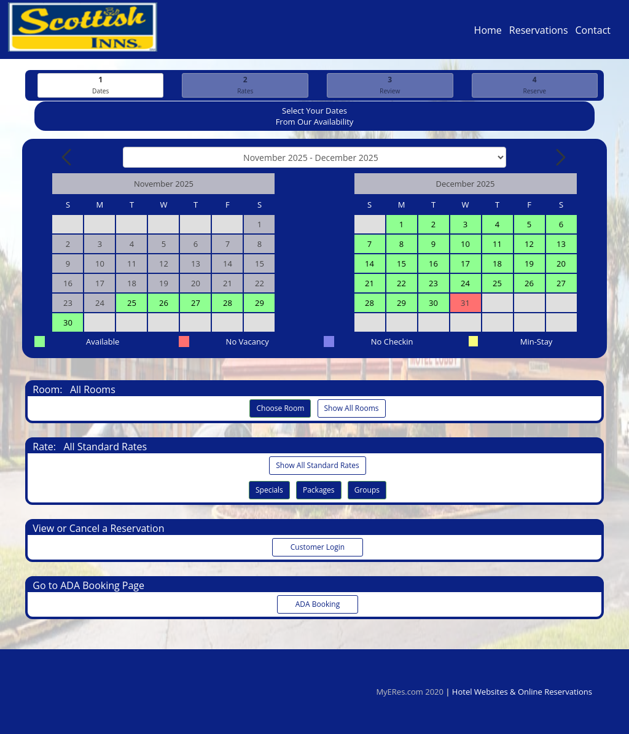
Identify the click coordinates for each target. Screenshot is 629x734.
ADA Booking (317, 604)
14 (369, 264)
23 (433, 283)
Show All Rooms (351, 409)
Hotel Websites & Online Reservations (522, 691)
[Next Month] (559, 158)
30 (67, 323)
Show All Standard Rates (317, 466)
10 (465, 244)
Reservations (538, 33)
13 (561, 244)
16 (433, 264)
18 (497, 264)
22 (401, 283)
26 (163, 303)
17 (465, 264)
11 (497, 244)
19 (529, 264)
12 (529, 244)
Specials (269, 490)
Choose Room (280, 409)
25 (131, 303)
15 (401, 264)
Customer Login (317, 547)
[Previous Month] (67, 158)
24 (465, 283)
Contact (593, 33)
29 (259, 303)
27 (195, 303)
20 (561, 264)
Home (488, 33)
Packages (319, 490)
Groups (367, 490)
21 (369, 283)
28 (227, 303)
